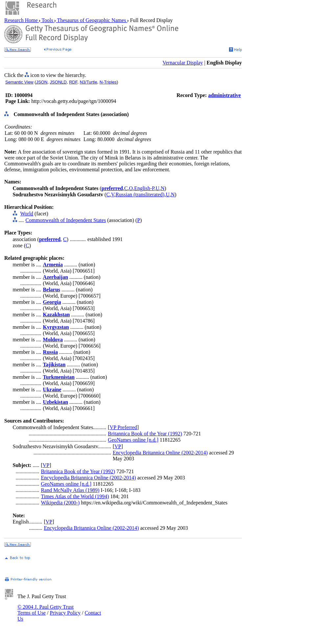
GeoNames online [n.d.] (133, 440)
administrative (224, 95)
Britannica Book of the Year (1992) (145, 433)
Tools (47, 20)
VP (117, 446)
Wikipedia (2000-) (60, 502)
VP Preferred (123, 427)
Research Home (21, 20)
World (27, 213)
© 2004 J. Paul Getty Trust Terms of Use (45, 610)
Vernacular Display (183, 62)
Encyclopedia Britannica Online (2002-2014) (160, 452)
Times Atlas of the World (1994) (75, 496)
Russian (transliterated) (140, 194)
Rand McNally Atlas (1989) (70, 490)
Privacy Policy (65, 613)
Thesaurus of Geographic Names (91, 20)
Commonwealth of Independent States (66, 220)
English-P (144, 188)
